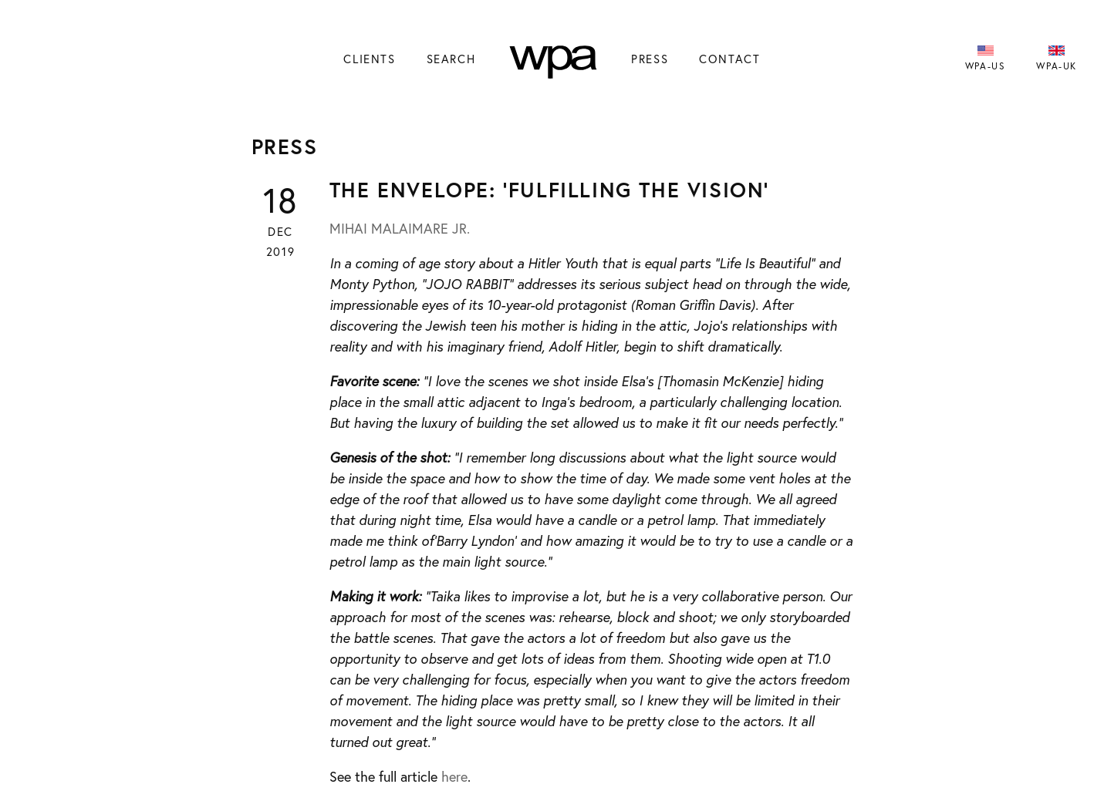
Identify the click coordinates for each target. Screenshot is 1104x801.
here (454, 776)
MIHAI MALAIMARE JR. (399, 228)
